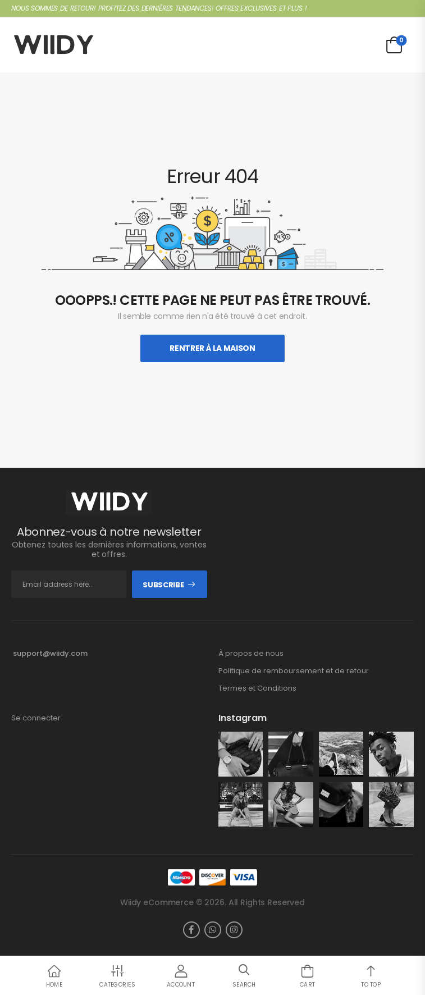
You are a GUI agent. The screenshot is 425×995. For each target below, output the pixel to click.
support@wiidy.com (50, 653)
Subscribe (163, 584)
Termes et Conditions (257, 688)
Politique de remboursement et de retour (293, 671)
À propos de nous (251, 653)
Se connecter (36, 718)
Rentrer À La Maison (212, 348)
